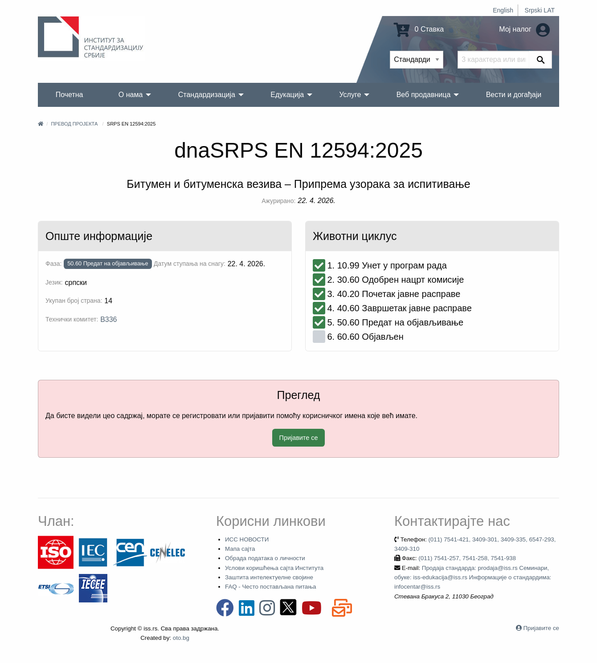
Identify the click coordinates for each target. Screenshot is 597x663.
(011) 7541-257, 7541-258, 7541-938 (467, 558)
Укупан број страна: (73, 300)
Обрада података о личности (265, 558)
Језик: (54, 282)
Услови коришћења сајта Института (274, 568)
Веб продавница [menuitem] (424, 94)
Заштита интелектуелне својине (269, 577)
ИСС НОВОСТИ (247, 539)
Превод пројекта (74, 123)
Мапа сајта (240, 548)
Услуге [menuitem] (350, 94)
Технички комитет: (71, 319)
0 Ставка (419, 29)
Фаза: (53, 263)
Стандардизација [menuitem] (206, 94)
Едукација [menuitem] (287, 94)
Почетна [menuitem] (69, 94)
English (503, 10)
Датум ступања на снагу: (189, 263)
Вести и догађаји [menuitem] (514, 94)
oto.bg (181, 638)
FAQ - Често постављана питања (270, 586)
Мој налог (524, 29)
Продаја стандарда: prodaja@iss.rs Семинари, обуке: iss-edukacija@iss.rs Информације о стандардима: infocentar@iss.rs (472, 577)
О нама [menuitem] (131, 94)
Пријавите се (298, 437)
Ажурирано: (278, 200)
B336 (108, 319)
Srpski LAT (540, 10)
